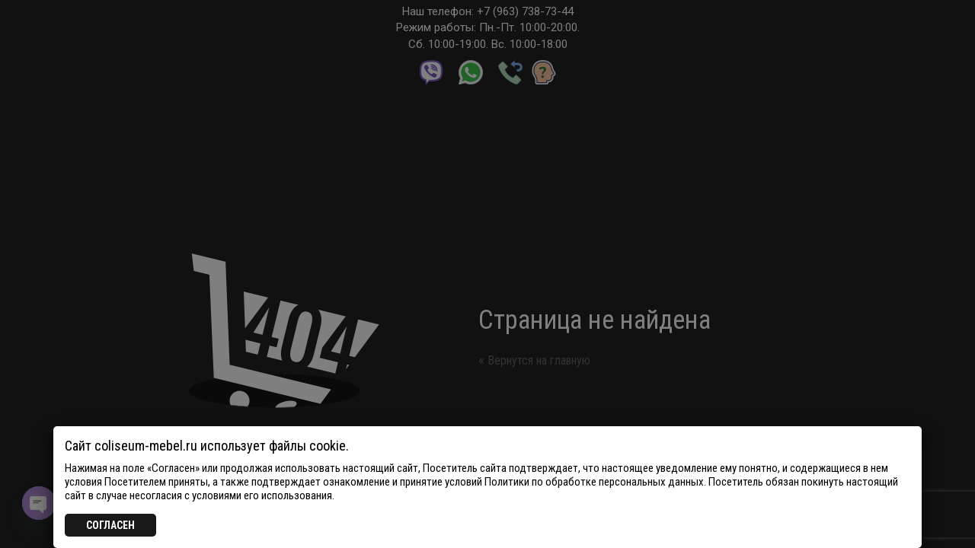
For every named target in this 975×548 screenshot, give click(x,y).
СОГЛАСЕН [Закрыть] (110, 525)
